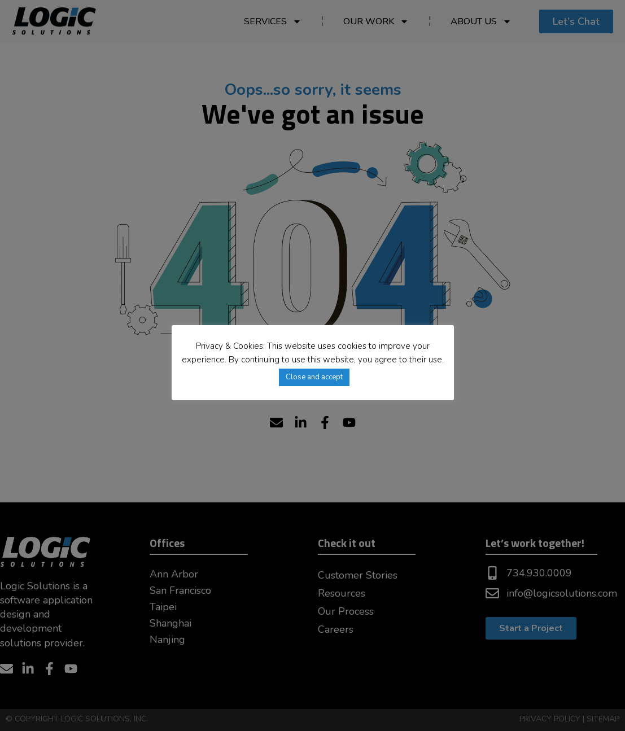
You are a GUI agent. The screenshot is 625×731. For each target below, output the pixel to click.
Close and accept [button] (314, 377)
